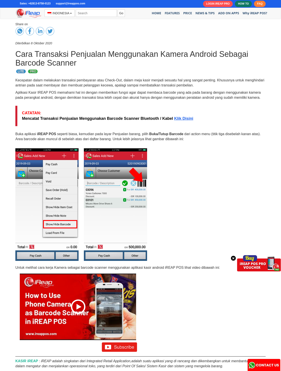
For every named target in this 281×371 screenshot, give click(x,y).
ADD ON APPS (228, 13)
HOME (156, 13)
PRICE (187, 13)
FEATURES (172, 13)
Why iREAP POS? (255, 13)
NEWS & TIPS (205, 13)
